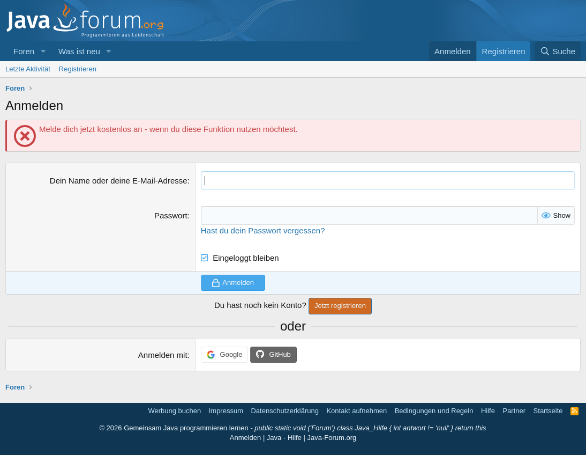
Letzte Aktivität (27, 69)
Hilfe (488, 411)
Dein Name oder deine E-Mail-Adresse (118, 180)
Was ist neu (79, 51)
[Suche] (558, 51)
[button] (42, 51)
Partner (513, 411)
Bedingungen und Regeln (434, 411)
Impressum (226, 411)
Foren (23, 51)
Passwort (170, 215)
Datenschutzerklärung (284, 411)
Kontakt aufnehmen (356, 411)
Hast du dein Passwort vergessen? (263, 230)
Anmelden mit (162, 354)
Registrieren (77, 69)
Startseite (548, 411)
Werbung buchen (174, 411)
